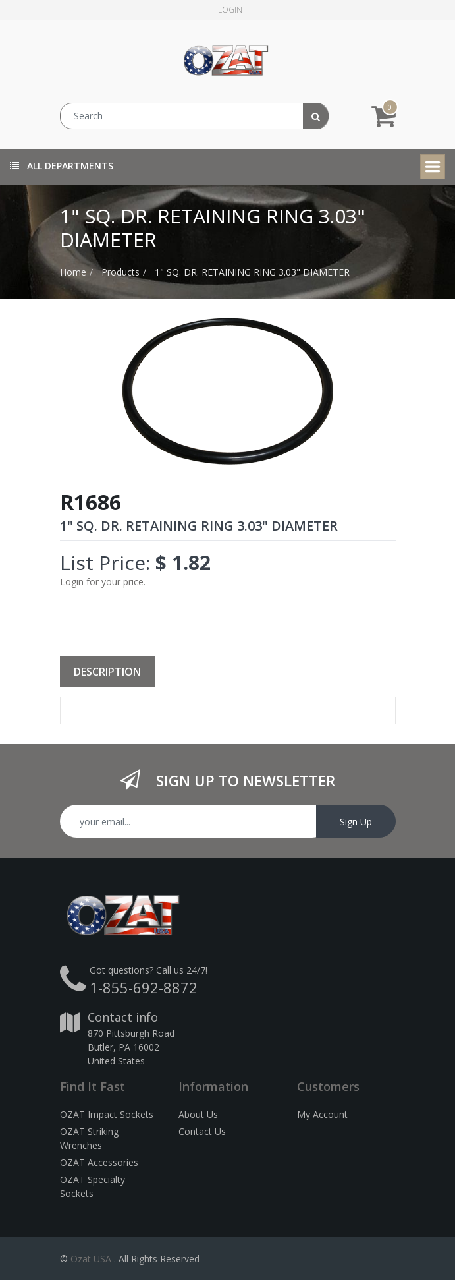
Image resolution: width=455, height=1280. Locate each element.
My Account (322, 1114)
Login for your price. (103, 581)
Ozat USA (90, 1258)
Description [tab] (107, 671)
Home (73, 272)
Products (120, 272)
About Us (198, 1114)
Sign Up (356, 821)
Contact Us (202, 1131)
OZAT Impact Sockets (106, 1114)
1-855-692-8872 (144, 987)
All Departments (61, 166)
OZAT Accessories (99, 1162)
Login (230, 9)
